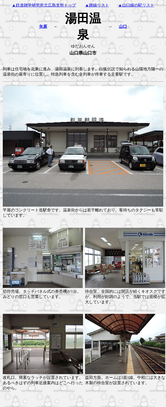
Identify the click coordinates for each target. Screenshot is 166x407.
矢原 (43, 26)
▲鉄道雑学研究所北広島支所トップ (44, 5)
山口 (123, 26)
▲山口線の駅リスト (136, 5)
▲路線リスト (97, 5)
